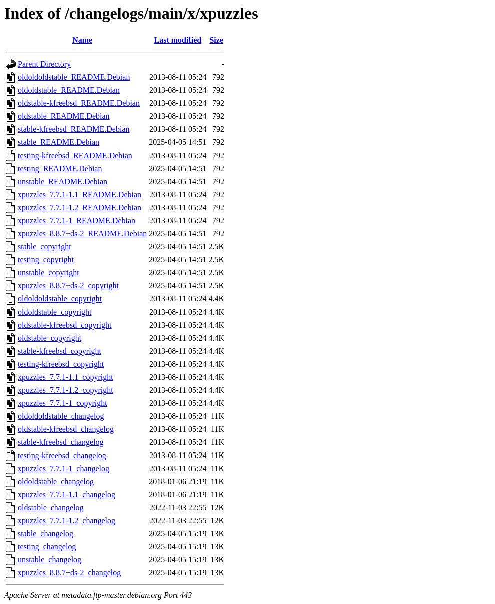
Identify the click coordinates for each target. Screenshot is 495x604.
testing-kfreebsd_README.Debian (75, 155)
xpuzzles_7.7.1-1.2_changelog (66, 520)
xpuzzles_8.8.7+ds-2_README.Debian (82, 233)
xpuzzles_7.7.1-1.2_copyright (65, 390)
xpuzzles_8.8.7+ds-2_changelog (69, 572)
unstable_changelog (49, 559)
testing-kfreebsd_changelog (62, 455)
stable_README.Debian (58, 142)
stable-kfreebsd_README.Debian (74, 129)
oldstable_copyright (49, 338)
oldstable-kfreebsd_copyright (65, 325)
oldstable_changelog (51, 507)
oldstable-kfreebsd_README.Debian (79, 103)
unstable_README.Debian (62, 181)
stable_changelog (45, 533)
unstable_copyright (48, 272)
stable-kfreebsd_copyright (59, 351)
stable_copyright (44, 246)
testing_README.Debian (60, 168)
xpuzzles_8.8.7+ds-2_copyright (68, 285)
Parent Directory (44, 64)
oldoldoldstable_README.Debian (74, 77)
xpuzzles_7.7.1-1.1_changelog (66, 494)
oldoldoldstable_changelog (61, 416)
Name (82, 40)
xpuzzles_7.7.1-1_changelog (63, 468)
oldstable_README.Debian (64, 116)
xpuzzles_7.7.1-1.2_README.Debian (79, 207)
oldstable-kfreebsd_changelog (66, 429)
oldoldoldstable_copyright (60, 298)
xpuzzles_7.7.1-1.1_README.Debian (79, 194)
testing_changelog (47, 546)
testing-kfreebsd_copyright (61, 364)
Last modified (178, 40)
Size (216, 40)
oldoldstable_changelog (56, 481)
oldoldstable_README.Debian (69, 90)
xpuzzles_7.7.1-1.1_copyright (65, 377)
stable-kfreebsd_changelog (60, 442)
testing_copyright (46, 259)
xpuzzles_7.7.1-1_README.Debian (76, 220)
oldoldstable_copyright (55, 312)
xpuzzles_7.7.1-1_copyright (62, 403)
